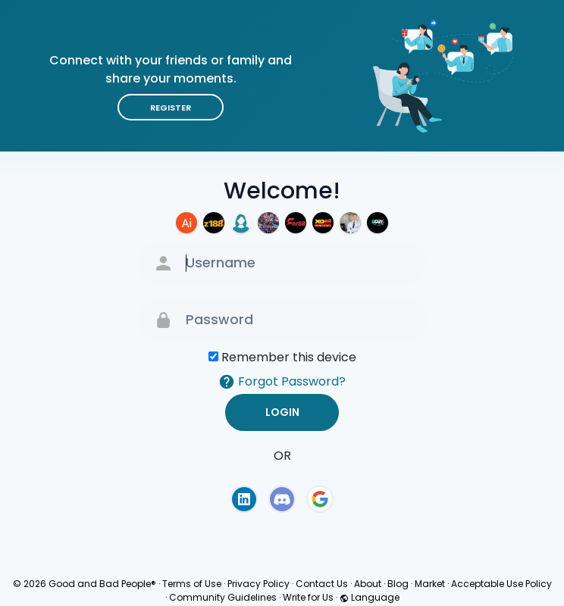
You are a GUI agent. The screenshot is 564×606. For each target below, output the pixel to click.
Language (370, 597)
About (367, 583)
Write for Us (308, 597)
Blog (398, 583)
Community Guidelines (223, 597)
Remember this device (288, 357)
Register (170, 108)
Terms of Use (191, 583)
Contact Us (322, 583)
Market (430, 583)
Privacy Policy (258, 583)
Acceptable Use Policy (501, 583)
